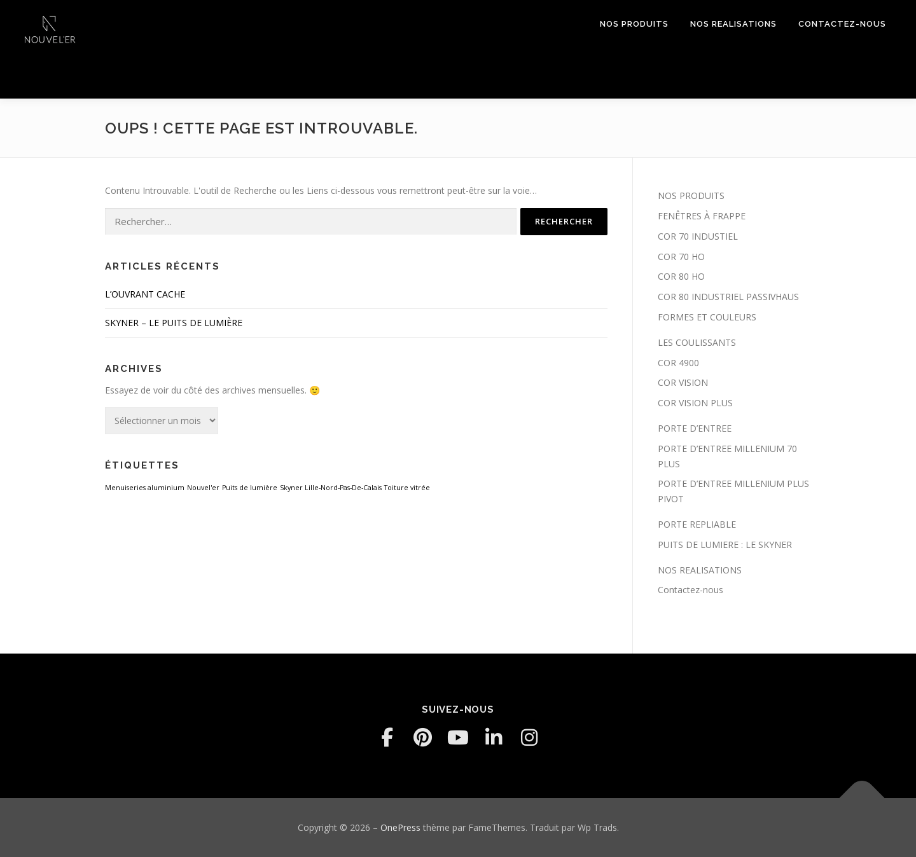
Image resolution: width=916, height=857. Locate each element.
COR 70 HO (681, 256)
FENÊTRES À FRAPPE (702, 216)
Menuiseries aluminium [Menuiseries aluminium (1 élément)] (144, 487)
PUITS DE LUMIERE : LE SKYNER (725, 544)
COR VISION (683, 382)
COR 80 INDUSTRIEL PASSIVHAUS (728, 297)
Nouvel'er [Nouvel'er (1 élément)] (203, 487)
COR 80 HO (681, 276)
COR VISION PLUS (695, 403)
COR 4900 (678, 363)
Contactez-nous (842, 24)
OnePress (400, 827)
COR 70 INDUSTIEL (698, 236)
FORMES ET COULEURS (707, 317)
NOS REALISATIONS (733, 24)
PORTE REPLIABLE (697, 524)
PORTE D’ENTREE (695, 428)
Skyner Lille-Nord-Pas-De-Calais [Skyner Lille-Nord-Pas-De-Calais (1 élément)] (331, 487)
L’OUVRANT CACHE (145, 294)
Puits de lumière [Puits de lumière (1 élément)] (249, 487)
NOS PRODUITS (634, 24)
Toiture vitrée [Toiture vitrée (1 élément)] (407, 487)
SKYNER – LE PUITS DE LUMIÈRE (173, 323)
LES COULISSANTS (697, 342)
